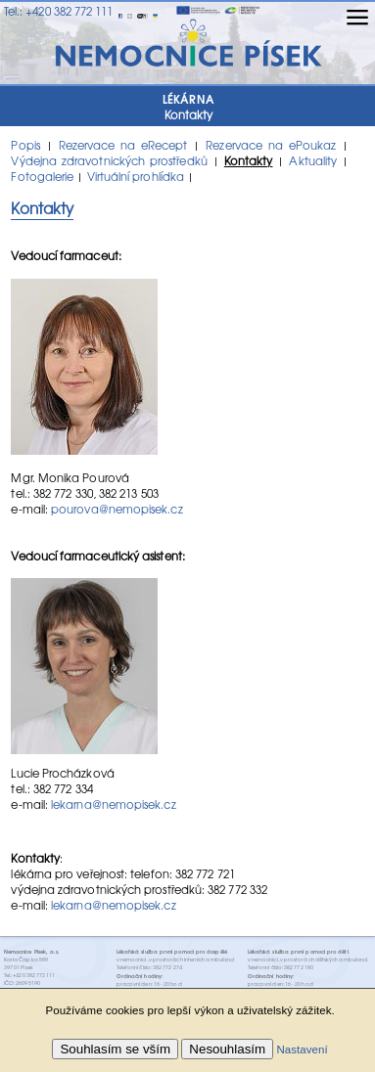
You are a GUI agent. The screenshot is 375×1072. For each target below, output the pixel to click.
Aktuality (313, 160)
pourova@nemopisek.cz (117, 508)
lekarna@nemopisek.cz (113, 804)
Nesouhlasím (227, 1049)
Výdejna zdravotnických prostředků (109, 160)
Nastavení (301, 1049)
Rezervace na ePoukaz (271, 145)
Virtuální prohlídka (135, 176)
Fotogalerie (42, 176)
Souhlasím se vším (115, 1049)
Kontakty (248, 160)
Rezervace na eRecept (123, 145)
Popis (25, 145)
